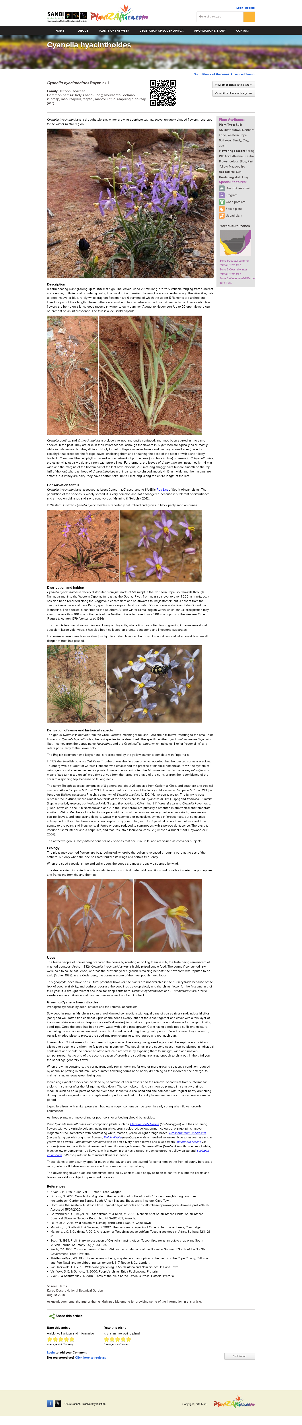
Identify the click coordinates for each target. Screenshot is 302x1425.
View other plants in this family (233, 84)
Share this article (66, 1316)
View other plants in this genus (233, 93)
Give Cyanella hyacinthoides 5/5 (72, 1339)
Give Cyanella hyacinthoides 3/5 (61, 1339)
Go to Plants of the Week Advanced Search (224, 74)
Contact (243, 31)
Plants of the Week (114, 31)
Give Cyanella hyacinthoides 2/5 (55, 1339)
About (83, 31)
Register (250, 8)
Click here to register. (90, 1357)
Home (60, 31)
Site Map (201, 1404)
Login (239, 8)
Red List (162, 490)
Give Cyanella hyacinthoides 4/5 (66, 1339)
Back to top (239, 1356)
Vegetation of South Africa (161, 31)
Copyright (188, 1404)
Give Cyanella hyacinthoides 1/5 (50, 1339)
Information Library (210, 31)
